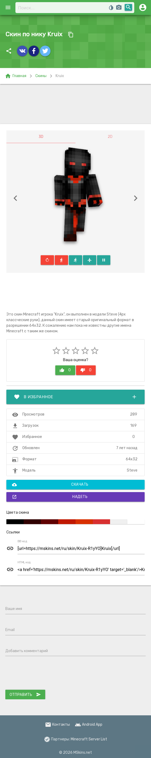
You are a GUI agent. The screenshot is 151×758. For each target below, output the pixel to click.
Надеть (49, 497)
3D (41, 136)
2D (110, 136)
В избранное (75, 397)
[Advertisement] (75, 104)
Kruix (60, 76)
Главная (15, 76)
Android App (88, 724)
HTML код (24, 562)
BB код (22, 541)
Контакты (57, 724)
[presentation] (45, 674)
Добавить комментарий (26, 651)
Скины (41, 76)
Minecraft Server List (89, 739)
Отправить (25, 694)
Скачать (50, 484)
